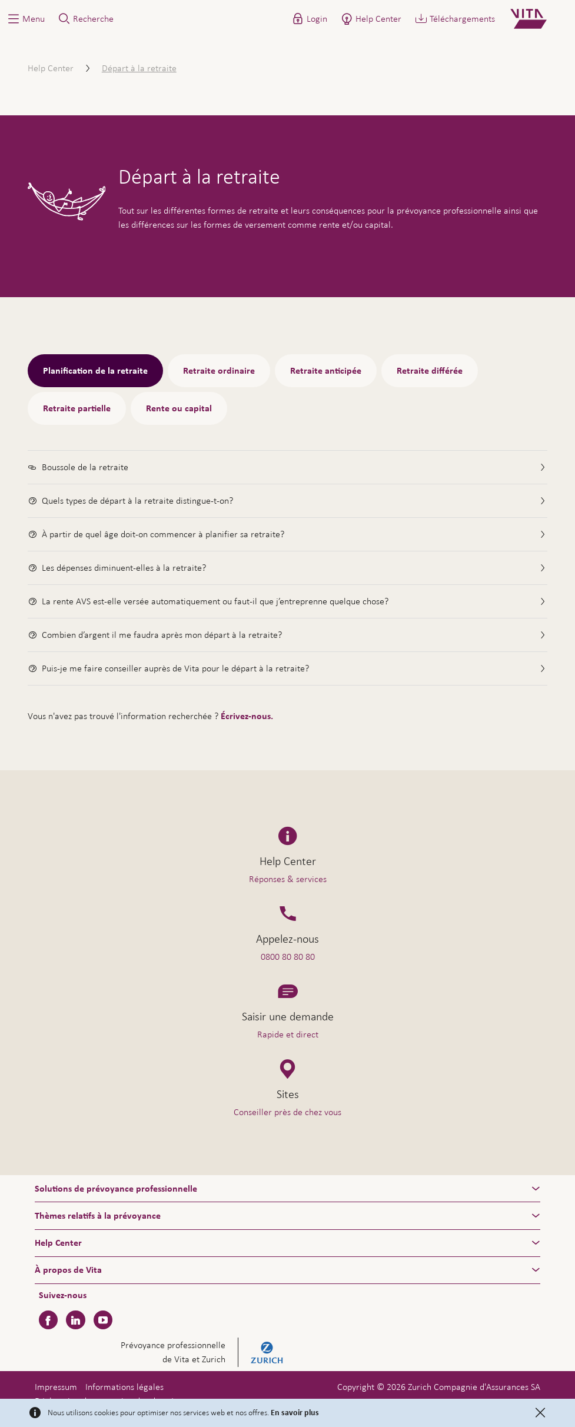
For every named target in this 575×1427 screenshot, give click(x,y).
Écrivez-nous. (247, 716)
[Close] (540, 1413)
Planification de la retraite (95, 370)
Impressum (56, 1387)
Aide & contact (491, 1393)
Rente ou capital (179, 408)
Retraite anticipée (325, 370)
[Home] (538, 19)
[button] (25, 19)
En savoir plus (295, 1413)
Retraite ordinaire (219, 370)
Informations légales (124, 1387)
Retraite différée (430, 370)
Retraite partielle (77, 408)
